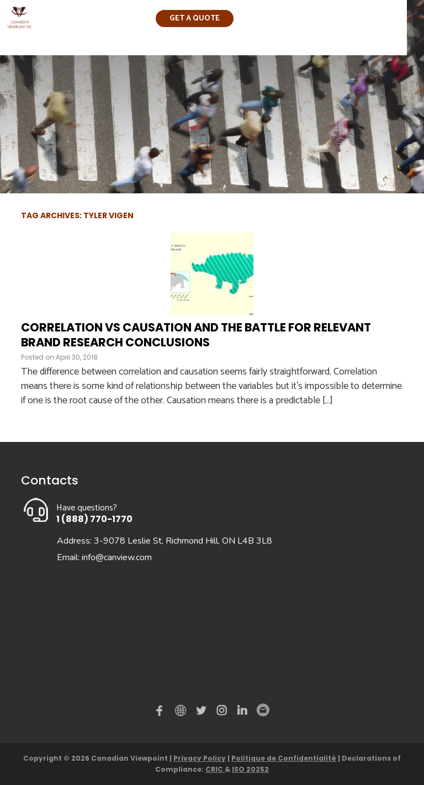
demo (182, 710)
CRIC (215, 769)
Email (262, 710)
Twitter (202, 712)
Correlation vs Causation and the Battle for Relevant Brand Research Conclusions (196, 334)
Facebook (162, 712)
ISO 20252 (250, 769)
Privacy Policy (199, 758)
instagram (222, 712)
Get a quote (194, 18)
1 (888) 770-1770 (94, 519)
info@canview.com (117, 557)
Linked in (242, 712)
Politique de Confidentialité (283, 758)
